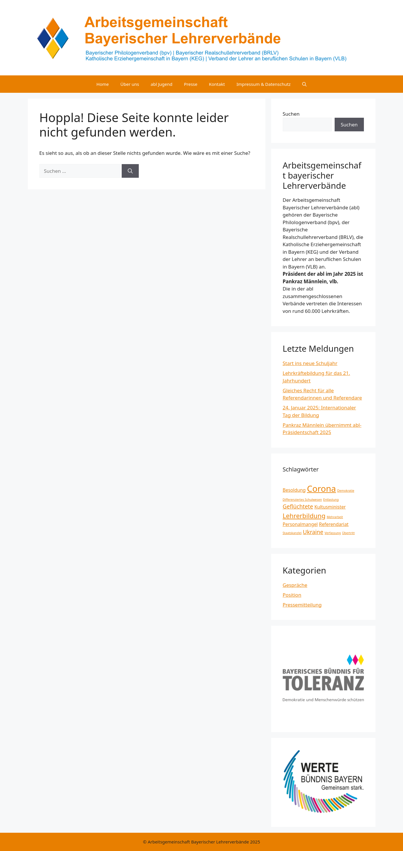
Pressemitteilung (302, 604)
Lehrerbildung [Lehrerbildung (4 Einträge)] (304, 515)
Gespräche (295, 585)
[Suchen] (130, 171)
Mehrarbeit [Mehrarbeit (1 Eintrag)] (335, 517)
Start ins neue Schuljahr (310, 363)
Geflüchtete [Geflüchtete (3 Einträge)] (298, 506)
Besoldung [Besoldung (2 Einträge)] (294, 490)
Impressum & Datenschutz (263, 84)
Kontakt (217, 84)
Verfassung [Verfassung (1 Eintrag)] (332, 533)
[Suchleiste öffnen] (304, 84)
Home (102, 84)
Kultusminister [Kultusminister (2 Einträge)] (330, 507)
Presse (190, 84)
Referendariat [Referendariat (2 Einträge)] (334, 524)
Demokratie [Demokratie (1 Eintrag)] (345, 491)
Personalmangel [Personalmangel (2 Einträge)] (300, 524)
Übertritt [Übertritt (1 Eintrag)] (348, 533)
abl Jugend (161, 84)
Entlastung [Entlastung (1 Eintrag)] (331, 500)
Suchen (291, 113)
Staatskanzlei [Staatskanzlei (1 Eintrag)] (292, 533)
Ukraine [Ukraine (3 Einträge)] (313, 532)
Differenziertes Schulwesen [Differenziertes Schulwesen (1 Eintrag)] (302, 500)
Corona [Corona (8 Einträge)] (321, 488)
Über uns (130, 84)
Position (292, 594)
